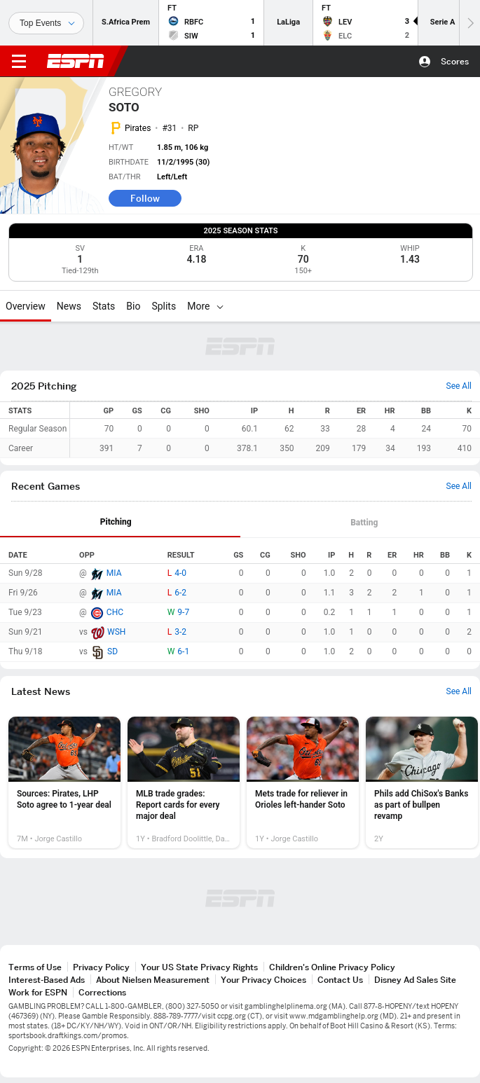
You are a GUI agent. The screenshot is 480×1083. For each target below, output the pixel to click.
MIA (114, 573)
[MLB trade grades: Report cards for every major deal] (184, 782)
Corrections (102, 992)
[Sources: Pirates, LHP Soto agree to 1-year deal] (64, 782)
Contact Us (340, 979)
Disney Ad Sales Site (415, 979)
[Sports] (46, 23)
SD (112, 651)
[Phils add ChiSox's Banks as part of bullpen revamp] (422, 782)
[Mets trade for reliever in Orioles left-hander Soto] (303, 782)
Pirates (138, 128)
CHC (115, 612)
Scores (455, 61)
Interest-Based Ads (46, 979)
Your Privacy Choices (263, 979)
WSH (116, 632)
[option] (64, 782)
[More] (220, 306)
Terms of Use (35, 967)
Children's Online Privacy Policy (332, 967)
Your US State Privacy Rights (199, 967)
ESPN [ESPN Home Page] (75, 61)
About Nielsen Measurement (153, 979)
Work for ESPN (37, 992)
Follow (145, 198)
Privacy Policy (101, 967)
